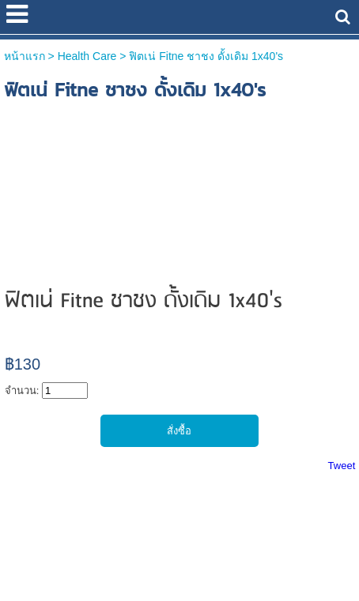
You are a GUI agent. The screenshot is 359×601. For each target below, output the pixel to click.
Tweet (342, 465)
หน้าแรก (24, 56)
